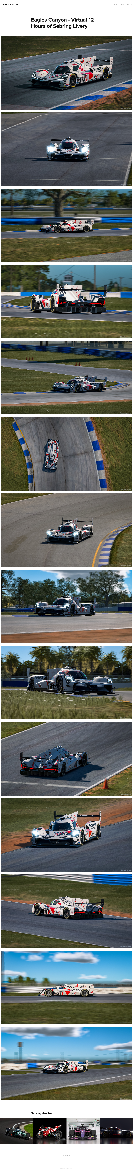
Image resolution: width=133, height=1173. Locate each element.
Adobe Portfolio (69, 1168)
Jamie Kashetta (10, 4)
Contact (123, 4)
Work (116, 4)
